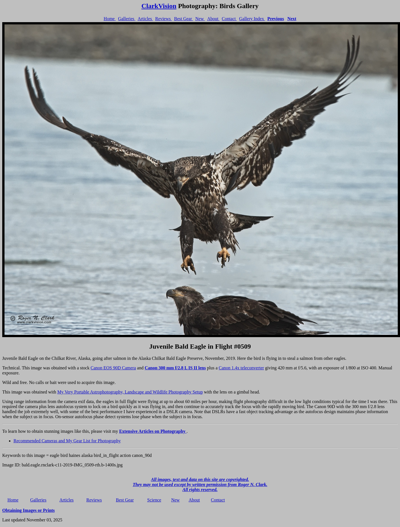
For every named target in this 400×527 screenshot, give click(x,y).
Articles (145, 18)
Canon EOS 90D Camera (113, 367)
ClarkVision (158, 6)
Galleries (126, 18)
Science (154, 500)
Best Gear (183, 18)
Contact (229, 18)
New (200, 18)
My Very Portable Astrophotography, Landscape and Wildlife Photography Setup (130, 392)
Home (110, 18)
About (213, 18)
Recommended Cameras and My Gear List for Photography (67, 440)
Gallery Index (252, 18)
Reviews (163, 18)
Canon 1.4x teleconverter (241, 367)
